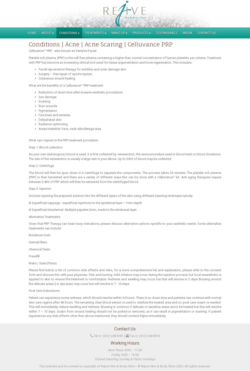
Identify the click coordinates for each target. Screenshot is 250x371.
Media (187, 33)
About (47, 33)
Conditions (69, 33)
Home (31, 33)
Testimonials (166, 33)
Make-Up (119, 33)
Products (142, 33)
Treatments (95, 33)
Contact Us (206, 33)
